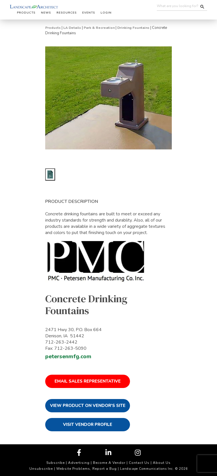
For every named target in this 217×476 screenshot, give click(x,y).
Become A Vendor (109, 462)
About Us (162, 462)
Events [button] (88, 13)
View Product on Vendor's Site (87, 405)
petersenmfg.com (68, 356)
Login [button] (106, 13)
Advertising (79, 462)
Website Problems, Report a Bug (86, 468)
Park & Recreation (99, 27)
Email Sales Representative (88, 381)
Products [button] (26, 13)
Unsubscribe (41, 468)
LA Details (72, 27)
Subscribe (55, 462)
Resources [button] (67, 13)
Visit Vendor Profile (87, 424)
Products (53, 27)
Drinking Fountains (133, 27)
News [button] (46, 13)
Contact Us (139, 462)
